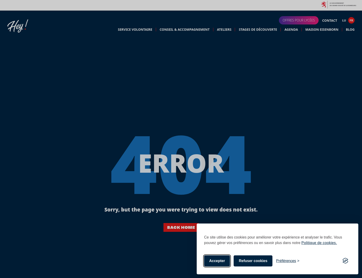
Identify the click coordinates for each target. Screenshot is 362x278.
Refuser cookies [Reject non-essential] (253, 261)
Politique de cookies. (319, 243)
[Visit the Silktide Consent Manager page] (345, 260)
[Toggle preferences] (287, 261)
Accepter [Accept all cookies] (217, 261)
